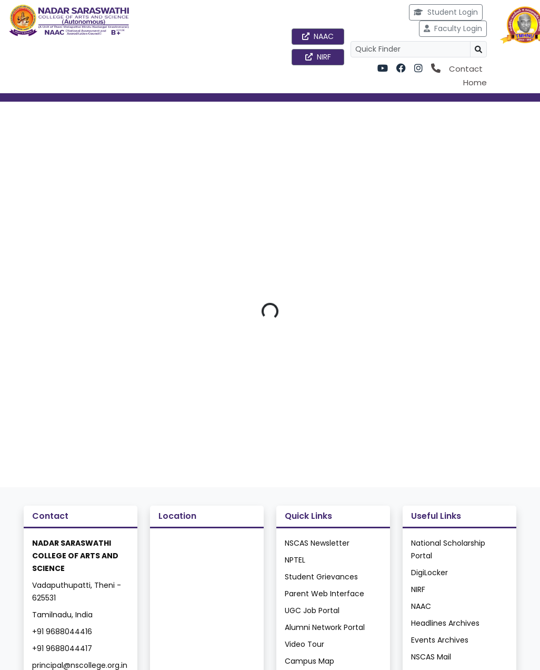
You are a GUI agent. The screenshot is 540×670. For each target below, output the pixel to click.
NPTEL (295, 560)
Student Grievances (321, 577)
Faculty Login (453, 28)
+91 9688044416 (62, 631)
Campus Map (309, 661)
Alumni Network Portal (325, 627)
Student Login (446, 12)
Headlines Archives (445, 623)
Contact (466, 68)
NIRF (318, 57)
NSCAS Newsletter (317, 543)
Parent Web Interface (324, 593)
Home (475, 82)
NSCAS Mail (431, 657)
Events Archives (439, 640)
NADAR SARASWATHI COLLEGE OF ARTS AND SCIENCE (75, 556)
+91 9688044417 (62, 648)
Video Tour (304, 644)
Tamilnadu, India (62, 614)
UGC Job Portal (312, 610)
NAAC (318, 36)
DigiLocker (429, 572)
